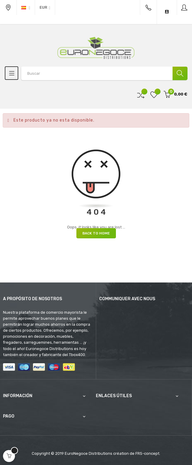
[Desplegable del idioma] (26, 7)
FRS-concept (147, 453)
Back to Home (96, 233)
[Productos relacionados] (45, 7)
